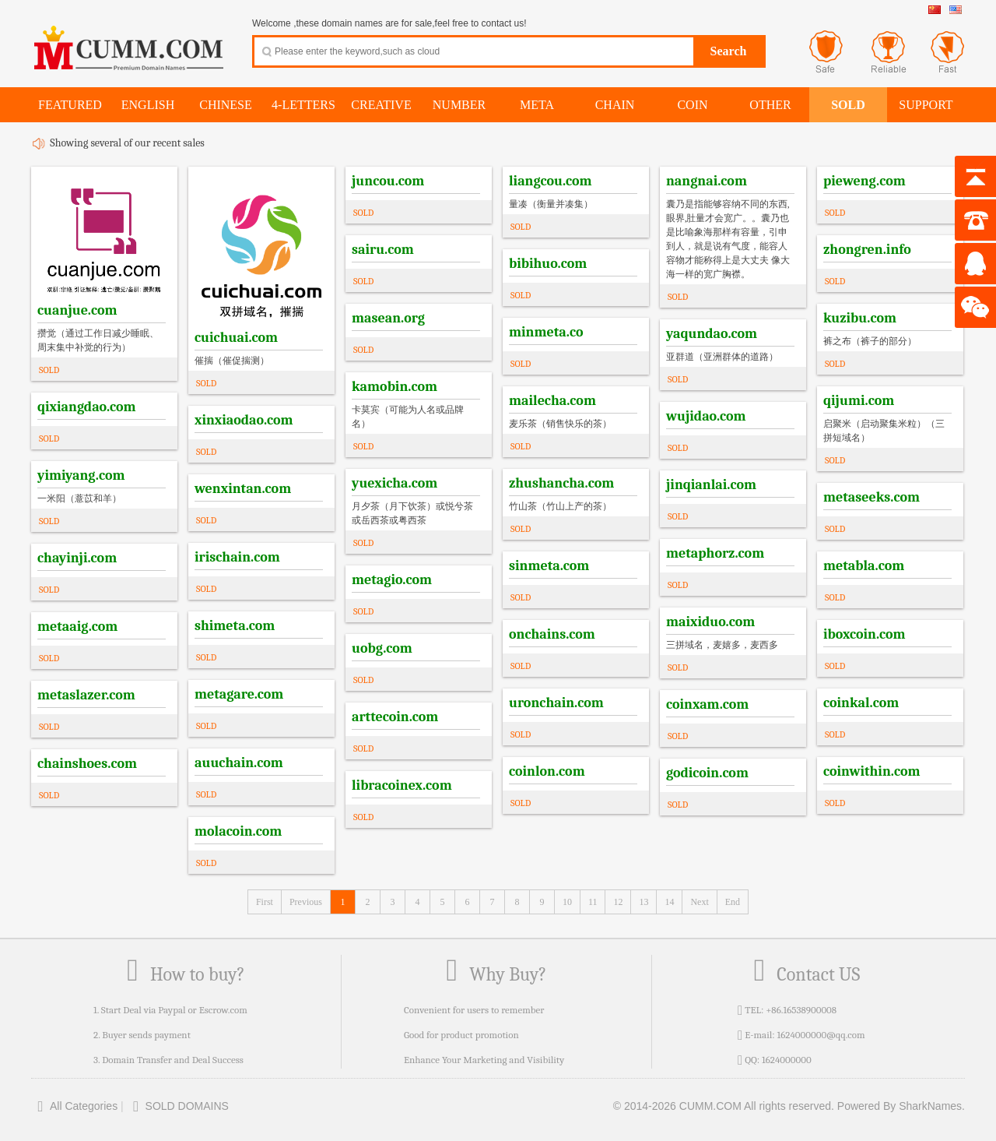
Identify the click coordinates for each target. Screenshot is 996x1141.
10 (567, 901)
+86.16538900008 (801, 1010)
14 (669, 901)
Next (699, 901)
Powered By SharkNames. (901, 1106)
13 (643, 901)
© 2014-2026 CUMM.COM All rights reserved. (723, 1106)
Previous (305, 901)
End (732, 901)
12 (617, 901)
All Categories (74, 1106)
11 (593, 901)
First (264, 901)
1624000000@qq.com (820, 1035)
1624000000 (787, 1059)
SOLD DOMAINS (178, 1106)
